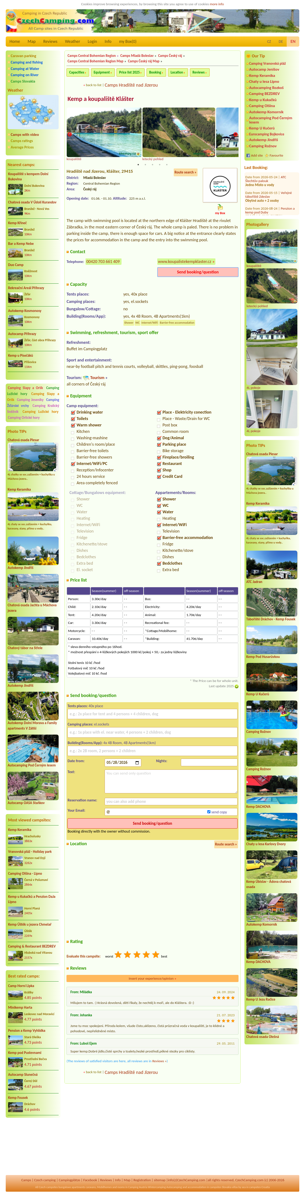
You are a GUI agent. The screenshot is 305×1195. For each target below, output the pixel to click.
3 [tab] (152, 165)
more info (217, 4)
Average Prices (22, 147)
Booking (155, 72)
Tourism (97, 378)
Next (235, 135)
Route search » (186, 173)
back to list (93, 85)
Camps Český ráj (170, 56)
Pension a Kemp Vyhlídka (26, 1030)
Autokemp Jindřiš (20, 568)
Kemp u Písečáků (20, 355)
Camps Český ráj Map (143, 61)
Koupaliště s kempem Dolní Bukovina (28, 177)
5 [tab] (166, 165)
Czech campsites (48, 1187)
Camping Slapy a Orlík (25, 388)
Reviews (50, 41)
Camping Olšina (262, 105)
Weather (72, 41)
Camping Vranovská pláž (267, 63)
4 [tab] (159, 165)
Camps (26, 1180)
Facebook (90, 1180)
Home (15, 41)
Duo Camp (16, 265)
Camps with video (25, 134)
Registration (142, 1180)
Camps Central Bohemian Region (91, 56)
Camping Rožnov (263, 145)
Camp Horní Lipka (21, 986)
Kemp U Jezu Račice (260, 999)
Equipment (102, 72)
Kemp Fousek (18, 1098)
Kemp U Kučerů (262, 128)
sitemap (160, 1180)
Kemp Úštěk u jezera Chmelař (29, 924)
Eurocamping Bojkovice (266, 134)
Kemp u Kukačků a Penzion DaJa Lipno (32, 899)
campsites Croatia (259, 1187)
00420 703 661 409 (103, 262)
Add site (257, 155)
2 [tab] (145, 165)
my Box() (128, 41)
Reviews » (159, 1061)
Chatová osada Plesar (23, 440)
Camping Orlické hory (24, 417)
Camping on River (25, 75)
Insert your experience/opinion (152, 979)
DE (281, 41)
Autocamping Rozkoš (266, 87)
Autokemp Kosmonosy (24, 311)
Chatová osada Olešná (262, 1037)
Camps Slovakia (23, 81)
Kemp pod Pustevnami (24, 1053)
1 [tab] (138, 165)
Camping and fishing (27, 62)
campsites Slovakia (220, 1187)
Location (177, 72)
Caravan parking (23, 56)
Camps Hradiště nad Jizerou (131, 85)
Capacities (76, 72)
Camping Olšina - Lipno (25, 873)
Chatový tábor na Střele (25, 648)
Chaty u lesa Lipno (264, 81)
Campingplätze (69, 1180)
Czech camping (45, 1180)
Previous (69, 135)
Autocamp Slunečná (23, 1074)
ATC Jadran (254, 582)
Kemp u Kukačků (263, 99)
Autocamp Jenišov (264, 69)
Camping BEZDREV (264, 93)
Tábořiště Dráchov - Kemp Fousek (270, 619)
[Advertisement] (33, 1146)
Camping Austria (137, 1187)
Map (32, 41)
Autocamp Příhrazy (22, 334)
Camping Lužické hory (41, 412)
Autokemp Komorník (266, 111)
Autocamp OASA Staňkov (26, 803)
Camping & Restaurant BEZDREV (32, 946)
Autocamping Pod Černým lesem (32, 765)
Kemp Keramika (19, 489)
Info (108, 41)
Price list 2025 (129, 72)
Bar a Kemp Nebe (21, 244)
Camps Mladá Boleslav (137, 56)
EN (292, 41)
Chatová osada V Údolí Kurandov (32, 202)
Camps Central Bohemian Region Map (95, 61)
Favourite (276, 155)
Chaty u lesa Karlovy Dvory (266, 844)
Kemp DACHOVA (258, 807)
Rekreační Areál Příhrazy (26, 288)
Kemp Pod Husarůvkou (263, 657)
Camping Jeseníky (30, 400)
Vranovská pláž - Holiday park (30, 851)
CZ (269, 41)
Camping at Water (25, 68)
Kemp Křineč (17, 223)
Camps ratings (22, 140)
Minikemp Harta (20, 1007)
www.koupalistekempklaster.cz (184, 262)
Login (92, 41)
